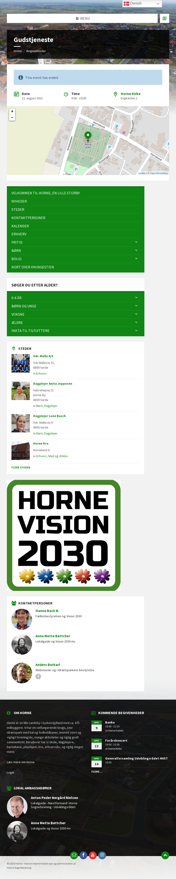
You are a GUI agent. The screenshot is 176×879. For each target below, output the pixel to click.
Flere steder (20, 467)
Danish (133, 3)
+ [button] (12, 111)
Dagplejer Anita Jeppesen (52, 383)
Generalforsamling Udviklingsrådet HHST (136, 758)
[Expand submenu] (136, 242)
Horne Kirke (130, 93)
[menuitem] (75, 193)
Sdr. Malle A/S (43, 356)
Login (10, 772)
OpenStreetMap (159, 173)
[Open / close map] (164, 18)
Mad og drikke (58, 456)
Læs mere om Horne (21, 762)
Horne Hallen (116, 730)
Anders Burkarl (48, 664)
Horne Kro (41, 443)
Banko (110, 722)
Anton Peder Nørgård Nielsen (54, 798)
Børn (39, 406)
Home (18, 51)
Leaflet (142, 173)
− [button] (12, 117)
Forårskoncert (116, 740)
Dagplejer (51, 406)
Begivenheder (36, 51)
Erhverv (41, 373)
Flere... (96, 771)
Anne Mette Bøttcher (53, 636)
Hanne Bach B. (47, 611)
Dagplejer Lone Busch (49, 416)
